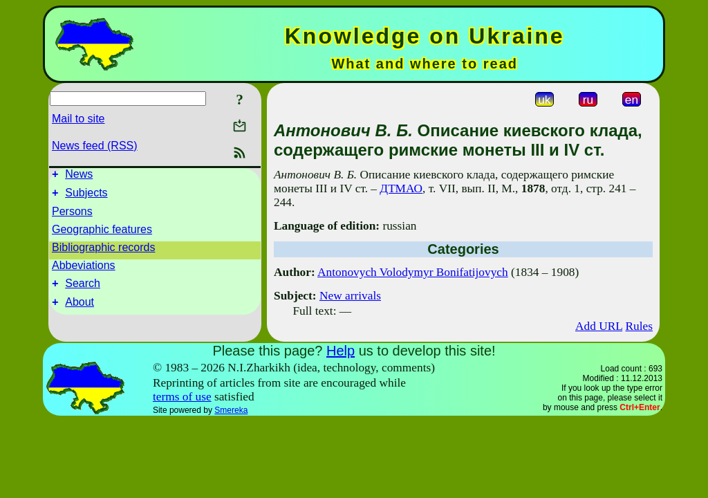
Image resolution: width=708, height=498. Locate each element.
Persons (72, 215)
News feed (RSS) (95, 145)
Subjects (86, 197)
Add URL (598, 326)
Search (82, 289)
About (79, 310)
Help (340, 350)
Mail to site (78, 118)
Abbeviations (83, 269)
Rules (639, 326)
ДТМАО (401, 188)
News (79, 176)
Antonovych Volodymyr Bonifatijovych (412, 272)
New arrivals (350, 295)
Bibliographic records (103, 251)
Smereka (231, 410)
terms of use (182, 396)
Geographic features (102, 233)
